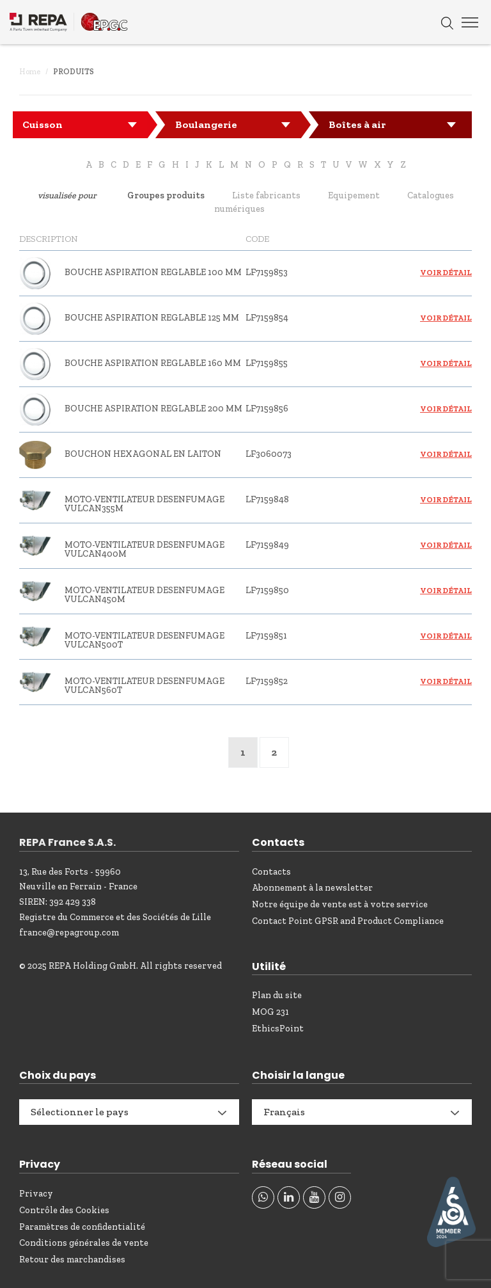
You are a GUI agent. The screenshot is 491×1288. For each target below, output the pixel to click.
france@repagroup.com (69, 932)
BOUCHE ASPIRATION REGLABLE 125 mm (152, 317)
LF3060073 (269, 454)
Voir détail (446, 272)
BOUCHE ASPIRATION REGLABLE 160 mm (153, 363)
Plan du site (277, 995)
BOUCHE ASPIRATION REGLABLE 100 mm (153, 272)
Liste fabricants (266, 195)
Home (29, 71)
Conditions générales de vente (83, 1242)
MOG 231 (270, 1011)
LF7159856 (267, 408)
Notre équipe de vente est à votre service (340, 904)
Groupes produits (166, 195)
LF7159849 (267, 544)
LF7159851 (266, 635)
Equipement (354, 195)
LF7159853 (267, 272)
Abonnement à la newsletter (312, 887)
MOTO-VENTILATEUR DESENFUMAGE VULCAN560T (144, 686)
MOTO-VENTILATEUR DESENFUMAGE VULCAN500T (144, 640)
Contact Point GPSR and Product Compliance (348, 921)
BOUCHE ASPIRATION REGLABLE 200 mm (153, 408)
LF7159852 (267, 681)
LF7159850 (267, 590)
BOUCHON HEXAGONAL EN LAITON (143, 454)
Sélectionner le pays (80, 1112)
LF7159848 (267, 499)
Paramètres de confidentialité (82, 1226)
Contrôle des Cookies (64, 1210)
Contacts (271, 871)
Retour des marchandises (72, 1259)
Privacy (36, 1193)
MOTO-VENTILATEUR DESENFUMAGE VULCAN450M (144, 595)
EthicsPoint (278, 1028)
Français (284, 1112)
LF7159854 (267, 317)
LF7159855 (267, 363)
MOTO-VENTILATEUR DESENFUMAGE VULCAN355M (144, 504)
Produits (73, 71)
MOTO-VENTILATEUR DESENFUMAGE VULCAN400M (144, 549)
